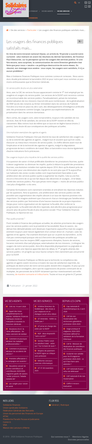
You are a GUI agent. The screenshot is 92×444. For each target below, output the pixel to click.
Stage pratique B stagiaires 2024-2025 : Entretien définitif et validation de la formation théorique (73, 334)
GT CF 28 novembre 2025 (44, 369)
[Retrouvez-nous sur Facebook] (86, 2)
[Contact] (79, 2)
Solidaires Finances (11, 405)
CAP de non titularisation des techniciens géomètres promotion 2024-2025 (72, 320)
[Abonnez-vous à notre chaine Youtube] (86, 6)
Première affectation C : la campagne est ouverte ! (17, 360)
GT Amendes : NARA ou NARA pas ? (45, 320)
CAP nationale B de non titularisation (74, 377)
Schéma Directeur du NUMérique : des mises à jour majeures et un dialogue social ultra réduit (45, 310)
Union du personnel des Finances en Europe (23, 413)
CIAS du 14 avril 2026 (17, 307)
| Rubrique (64, 405)
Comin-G (7, 422)
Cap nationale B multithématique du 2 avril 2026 (74, 309)
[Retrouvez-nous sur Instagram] (89, 6)
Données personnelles (77, 439)
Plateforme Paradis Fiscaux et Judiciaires (21, 419)
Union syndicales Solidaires (15, 408)
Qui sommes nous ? (60, 436)
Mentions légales (80, 436)
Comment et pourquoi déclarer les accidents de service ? (16, 351)
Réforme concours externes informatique (44, 362)
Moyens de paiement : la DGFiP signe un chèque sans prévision (45, 353)
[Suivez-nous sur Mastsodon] (89, 2)
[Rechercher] (75, 3)
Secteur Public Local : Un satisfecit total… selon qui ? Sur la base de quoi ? (45, 343)
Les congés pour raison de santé (17, 385)
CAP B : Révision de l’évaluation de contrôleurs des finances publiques (74, 346)
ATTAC (6, 416)
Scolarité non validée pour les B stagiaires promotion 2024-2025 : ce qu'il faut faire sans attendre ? (73, 359)
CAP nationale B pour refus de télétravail (73, 370)
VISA (5, 425)
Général (55, 405)
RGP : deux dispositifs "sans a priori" (45, 335)
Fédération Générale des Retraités (18, 411)
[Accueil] (16, 8)
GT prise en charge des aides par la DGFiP (45, 327)
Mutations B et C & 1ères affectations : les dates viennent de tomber (16, 331)
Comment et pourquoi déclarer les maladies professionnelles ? (16, 341)
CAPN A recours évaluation (71, 385)
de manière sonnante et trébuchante (32, 274)
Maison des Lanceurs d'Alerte (16, 428)
